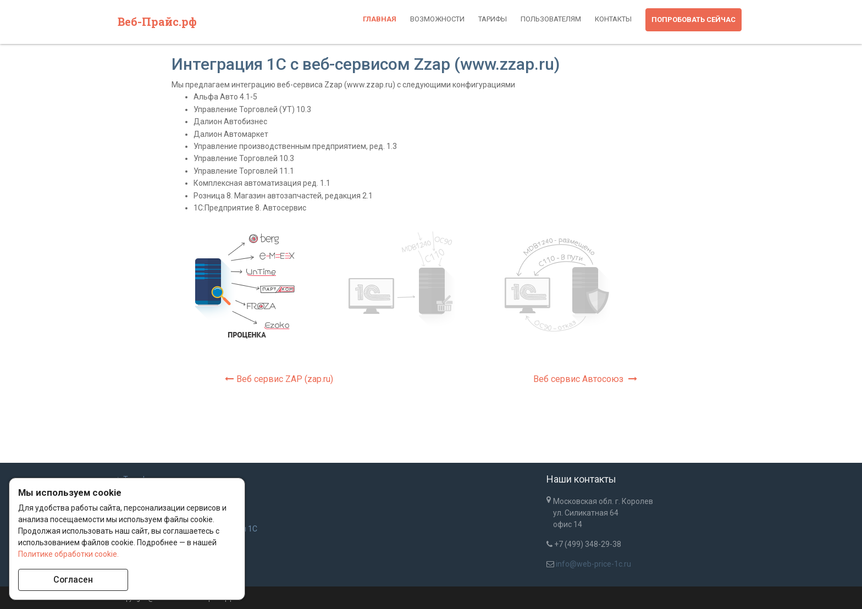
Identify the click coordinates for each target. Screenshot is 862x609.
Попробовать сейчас (693, 19)
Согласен (73, 579)
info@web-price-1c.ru (593, 564)
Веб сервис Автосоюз (585, 379)
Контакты (613, 19)
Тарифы (492, 19)
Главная (379, 19)
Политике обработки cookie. (68, 554)
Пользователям (551, 19)
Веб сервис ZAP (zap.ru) (279, 379)
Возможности (437, 19)
